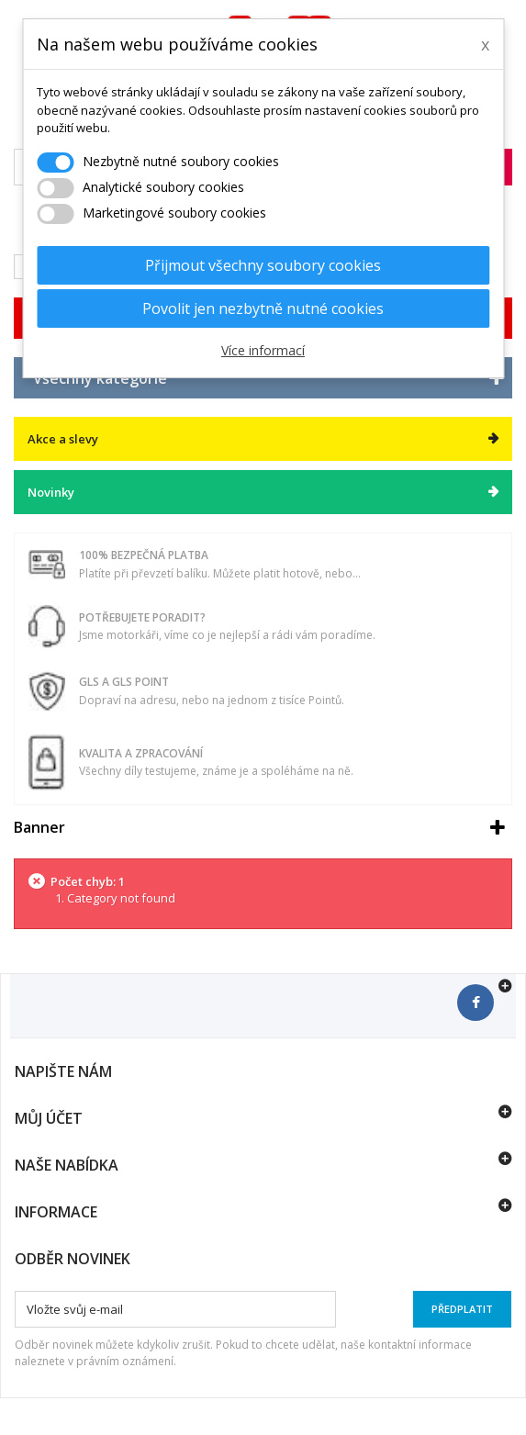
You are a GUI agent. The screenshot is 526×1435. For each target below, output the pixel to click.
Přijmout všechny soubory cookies (263, 265)
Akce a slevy (63, 439)
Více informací (263, 350)
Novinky (51, 492)
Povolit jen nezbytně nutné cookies (263, 308)
